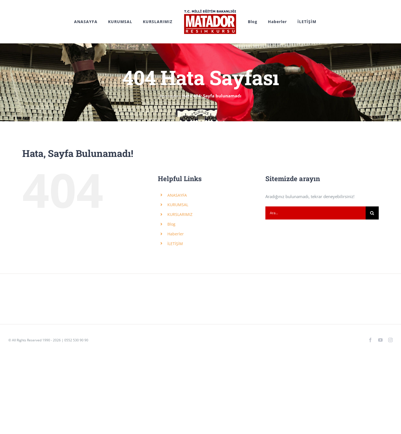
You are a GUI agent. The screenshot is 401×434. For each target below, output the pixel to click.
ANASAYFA (177, 195)
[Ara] (372, 213)
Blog (171, 224)
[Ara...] (315, 213)
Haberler (175, 233)
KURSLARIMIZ (179, 214)
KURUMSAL (177, 204)
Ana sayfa (169, 95)
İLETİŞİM (175, 243)
